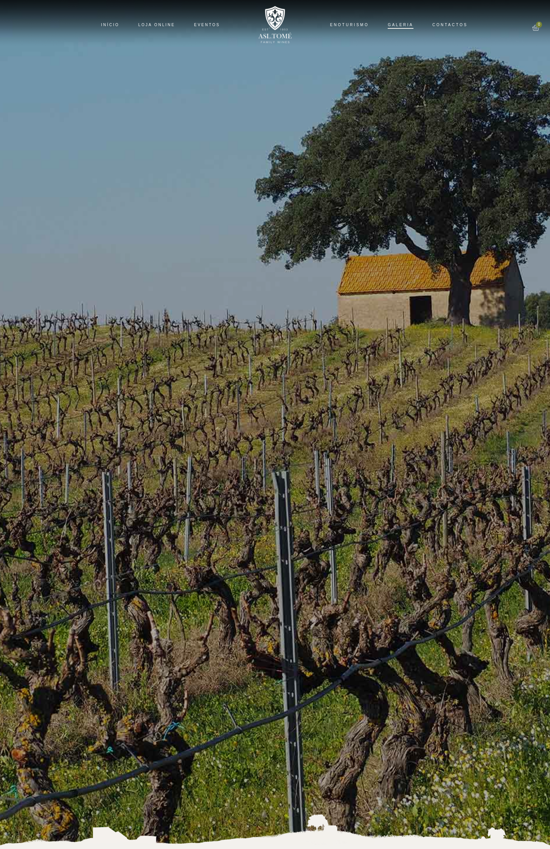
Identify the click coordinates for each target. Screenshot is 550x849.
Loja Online (156, 25)
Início (110, 25)
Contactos (450, 25)
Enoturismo (349, 25)
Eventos (207, 25)
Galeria (400, 25)
